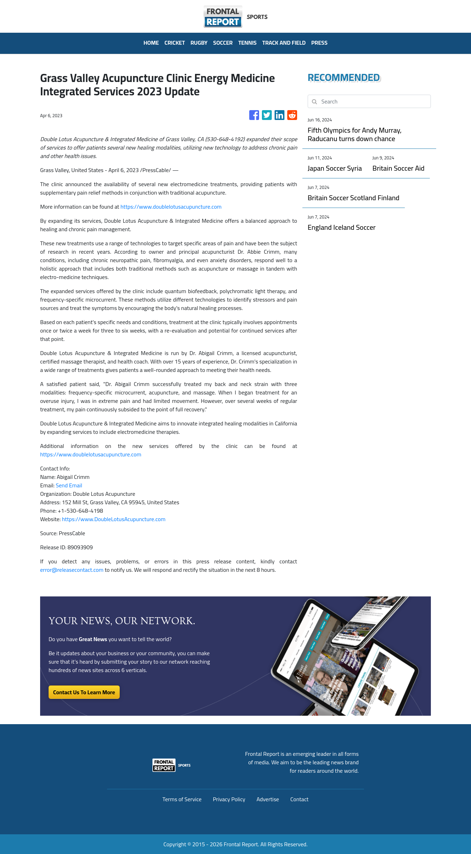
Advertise (268, 799)
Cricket (174, 42)
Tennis (247, 42)
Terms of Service (182, 799)
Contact (299, 799)
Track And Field (284, 42)
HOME (151, 42)
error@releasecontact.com (71, 569)
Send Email (69, 485)
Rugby (198, 42)
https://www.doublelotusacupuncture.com (170, 206)
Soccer (223, 42)
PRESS (319, 42)
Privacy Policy (229, 799)
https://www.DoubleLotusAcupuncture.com (113, 519)
